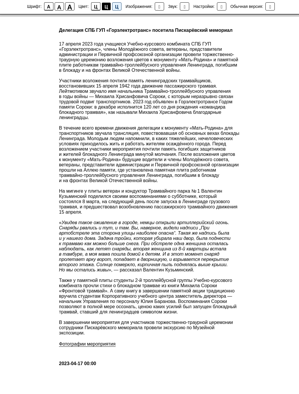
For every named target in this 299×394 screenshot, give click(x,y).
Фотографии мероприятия (87, 343)
